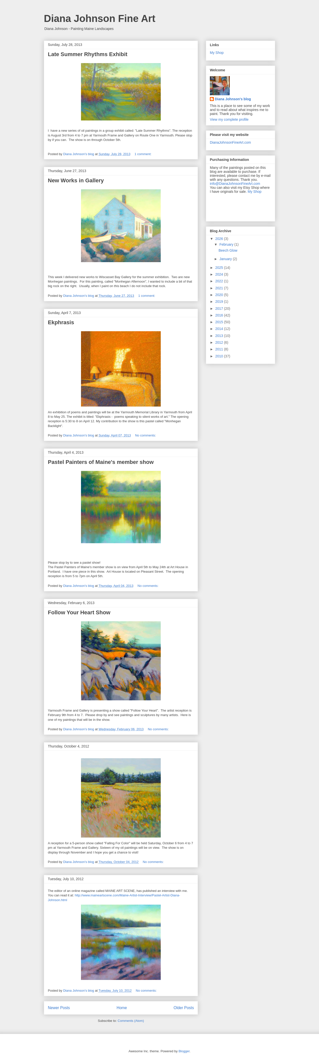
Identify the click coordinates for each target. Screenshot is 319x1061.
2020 (219, 295)
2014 (219, 329)
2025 (219, 268)
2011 (219, 349)
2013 (219, 336)
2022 (219, 281)
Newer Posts (59, 1008)
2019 (219, 302)
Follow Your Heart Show (79, 612)
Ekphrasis (61, 322)
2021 (219, 288)
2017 (219, 309)
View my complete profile (229, 119)
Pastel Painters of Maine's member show (101, 462)
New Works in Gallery (76, 180)
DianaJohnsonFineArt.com (230, 142)
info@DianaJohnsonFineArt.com (235, 184)
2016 (219, 315)
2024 (219, 274)
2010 (219, 356)
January (226, 259)
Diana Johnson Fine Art (99, 18)
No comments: (146, 435)
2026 (219, 239)
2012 (219, 342)
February (226, 244)
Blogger (183, 1051)
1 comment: (144, 154)
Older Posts (184, 1008)
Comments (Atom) (131, 1021)
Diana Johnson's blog (233, 99)
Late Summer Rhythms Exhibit (87, 54)
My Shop (217, 53)
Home (122, 1008)
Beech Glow (228, 250)
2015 (219, 322)
